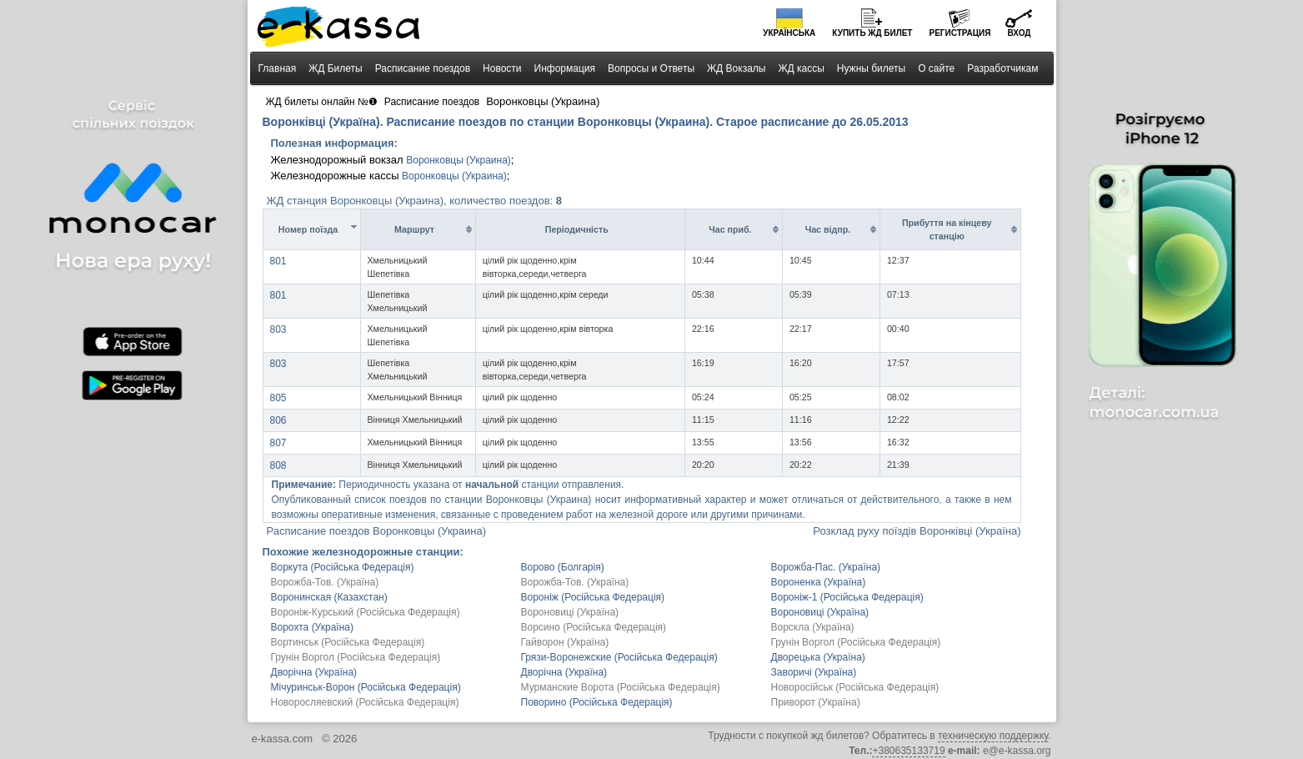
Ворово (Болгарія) (562, 567)
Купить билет (872, 33)
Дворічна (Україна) (314, 672)
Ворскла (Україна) (812, 627)
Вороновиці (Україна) (570, 612)
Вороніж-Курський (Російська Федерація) (365, 612)
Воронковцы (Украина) (458, 160)
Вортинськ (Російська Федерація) (348, 642)
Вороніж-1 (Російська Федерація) (847, 597)
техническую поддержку (993, 735)
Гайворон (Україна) (565, 642)
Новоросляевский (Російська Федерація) (365, 702)
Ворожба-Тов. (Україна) (325, 582)
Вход (1018, 33)
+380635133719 (908, 750)
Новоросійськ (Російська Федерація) (855, 687)
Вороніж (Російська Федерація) (593, 597)
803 (278, 329)
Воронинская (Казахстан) (329, 597)
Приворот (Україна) (815, 702)
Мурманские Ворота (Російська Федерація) (620, 687)
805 (278, 398)
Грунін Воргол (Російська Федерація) (856, 642)
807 (278, 443)
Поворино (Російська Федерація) (597, 702)
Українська (789, 33)
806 (278, 420)
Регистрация (959, 33)
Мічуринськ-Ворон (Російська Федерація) (366, 687)
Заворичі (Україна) (814, 672)
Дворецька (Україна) (818, 657)
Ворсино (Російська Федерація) (594, 627)
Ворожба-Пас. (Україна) (826, 567)
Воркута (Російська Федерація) (342, 567)
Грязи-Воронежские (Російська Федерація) (619, 657)
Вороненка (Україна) (818, 582)
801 (278, 261)
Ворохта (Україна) (312, 627)
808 (278, 465)
